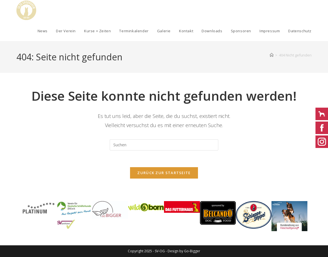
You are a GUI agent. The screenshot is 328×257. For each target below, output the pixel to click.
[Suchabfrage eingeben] (164, 144)
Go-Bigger (192, 251)
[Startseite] (271, 55)
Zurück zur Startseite (163, 173)
